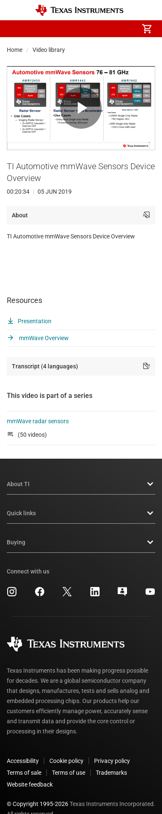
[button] (15, 28)
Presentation (29, 302)
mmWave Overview (38, 319)
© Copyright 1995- (37, 785)
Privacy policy (112, 742)
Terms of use (68, 754)
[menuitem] (76, 28)
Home (14, 49)
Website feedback (30, 766)
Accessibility (23, 742)
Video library (48, 49)
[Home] (79, 10)
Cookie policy (66, 742)
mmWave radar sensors (38, 402)
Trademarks (111, 754)
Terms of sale (24, 754)
